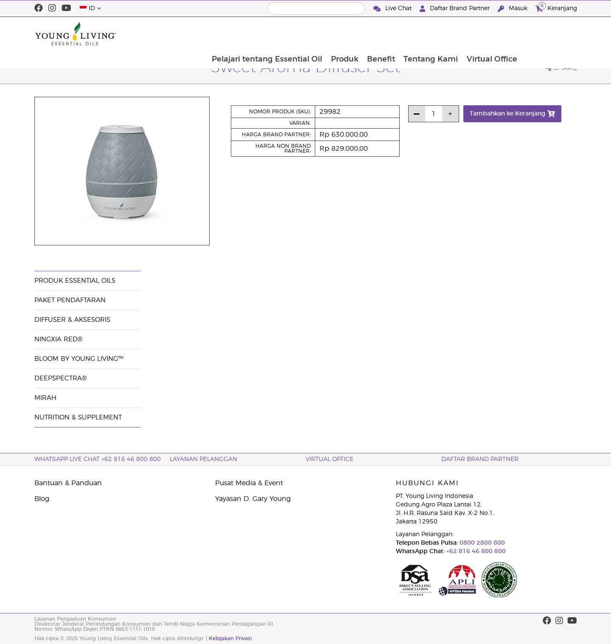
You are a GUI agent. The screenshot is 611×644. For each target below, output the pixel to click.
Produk (398, 33)
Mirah (45, 398)
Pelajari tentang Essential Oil (319, 33)
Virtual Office (547, 33)
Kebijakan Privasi (230, 638)
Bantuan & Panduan (68, 483)
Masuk (513, 9)
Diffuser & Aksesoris (72, 320)
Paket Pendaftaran (70, 300)
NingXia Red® (58, 339)
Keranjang (556, 7)
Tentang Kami (485, 33)
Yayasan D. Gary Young (253, 498)
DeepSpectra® (60, 378)
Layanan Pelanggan (203, 459)
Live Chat (393, 9)
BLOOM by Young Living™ (78, 359)
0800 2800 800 (481, 543)
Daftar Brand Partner (455, 9)
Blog (41, 498)
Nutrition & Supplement (78, 417)
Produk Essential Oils (74, 281)
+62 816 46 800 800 (475, 551)
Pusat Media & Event (249, 483)
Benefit (435, 33)
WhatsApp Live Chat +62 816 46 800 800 (97, 459)
